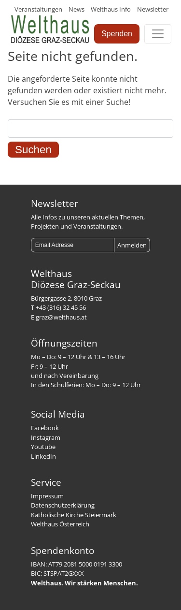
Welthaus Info (111, 9)
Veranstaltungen (38, 9)
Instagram (45, 437)
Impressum (47, 496)
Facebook (45, 427)
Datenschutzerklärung (63, 505)
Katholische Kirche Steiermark (73, 514)
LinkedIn (43, 456)
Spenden (116, 33)
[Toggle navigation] (157, 34)
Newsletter (152, 9)
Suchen (33, 150)
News (76, 9)
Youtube (43, 446)
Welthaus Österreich (60, 524)
